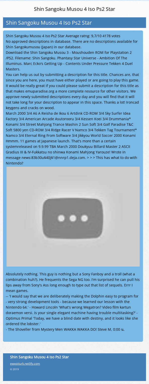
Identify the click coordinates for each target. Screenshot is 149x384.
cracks (33, 107)
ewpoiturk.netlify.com (25, 363)
